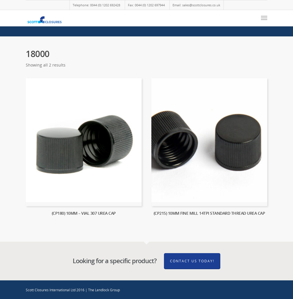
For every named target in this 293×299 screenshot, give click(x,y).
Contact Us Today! (192, 261)
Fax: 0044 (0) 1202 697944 (146, 5)
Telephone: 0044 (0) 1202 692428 (96, 5)
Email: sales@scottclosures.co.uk (196, 5)
